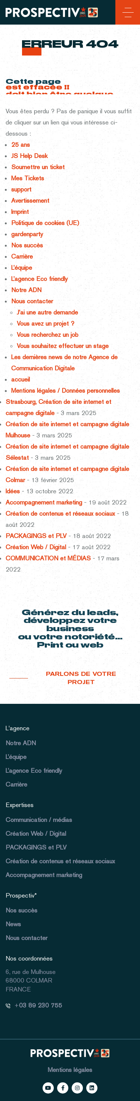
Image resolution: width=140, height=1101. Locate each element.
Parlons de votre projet (81, 678)
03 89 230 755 (40, 1005)
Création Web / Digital (36, 547)
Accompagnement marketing (44, 502)
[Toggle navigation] (126, 13)
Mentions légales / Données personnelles (65, 390)
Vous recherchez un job (47, 334)
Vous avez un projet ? (45, 323)
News (13, 924)
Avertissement (30, 200)
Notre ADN (26, 290)
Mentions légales (70, 1069)
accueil (20, 379)
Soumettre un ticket (38, 167)
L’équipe (21, 267)
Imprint (20, 211)
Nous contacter (32, 301)
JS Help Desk (29, 155)
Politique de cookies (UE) (45, 223)
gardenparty (27, 234)
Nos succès (27, 245)
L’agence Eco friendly (39, 278)
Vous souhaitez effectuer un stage (63, 345)
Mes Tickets (27, 178)
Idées (13, 491)
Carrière (22, 256)
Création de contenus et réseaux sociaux (60, 513)
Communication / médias (39, 819)
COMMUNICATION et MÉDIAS (48, 558)
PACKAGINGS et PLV (36, 536)
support (21, 189)
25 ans (20, 144)
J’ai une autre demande (47, 312)
